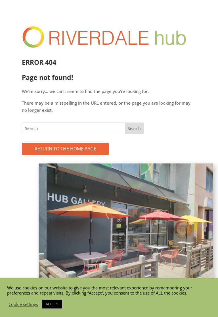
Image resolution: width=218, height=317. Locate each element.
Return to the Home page (65, 149)
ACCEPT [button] (52, 303)
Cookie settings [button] (23, 304)
